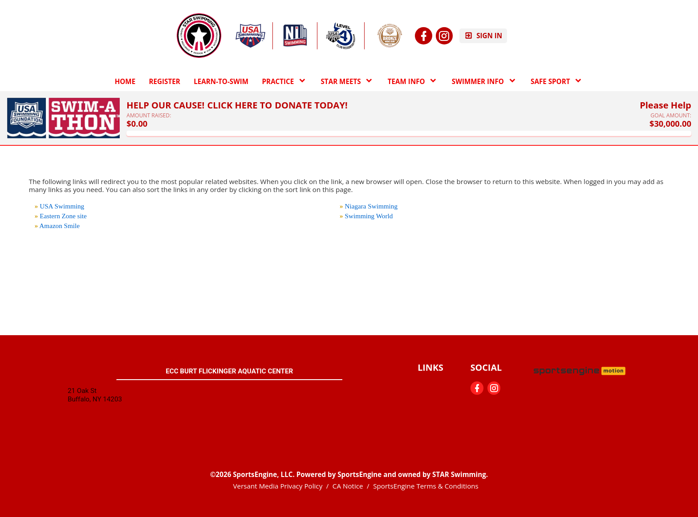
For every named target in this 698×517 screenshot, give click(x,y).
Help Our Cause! (165, 105)
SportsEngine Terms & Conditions (426, 485)
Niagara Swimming (371, 206)
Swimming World (369, 216)
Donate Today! (311, 105)
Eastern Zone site (63, 216)
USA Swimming (62, 206)
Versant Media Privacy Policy (278, 485)
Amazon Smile (59, 225)
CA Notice (348, 485)
